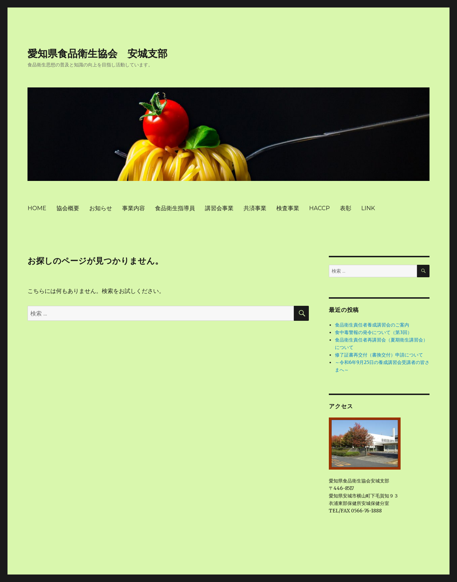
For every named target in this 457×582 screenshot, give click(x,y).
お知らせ (100, 208)
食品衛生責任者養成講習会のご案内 (372, 325)
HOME (36, 208)
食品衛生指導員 (175, 208)
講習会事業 (219, 208)
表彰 (345, 208)
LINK (368, 208)
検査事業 (287, 208)
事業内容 (133, 208)
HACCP (319, 208)
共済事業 (254, 208)
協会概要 (67, 208)
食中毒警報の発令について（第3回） (373, 332)
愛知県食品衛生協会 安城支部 (97, 53)
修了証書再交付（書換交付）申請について (379, 355)
